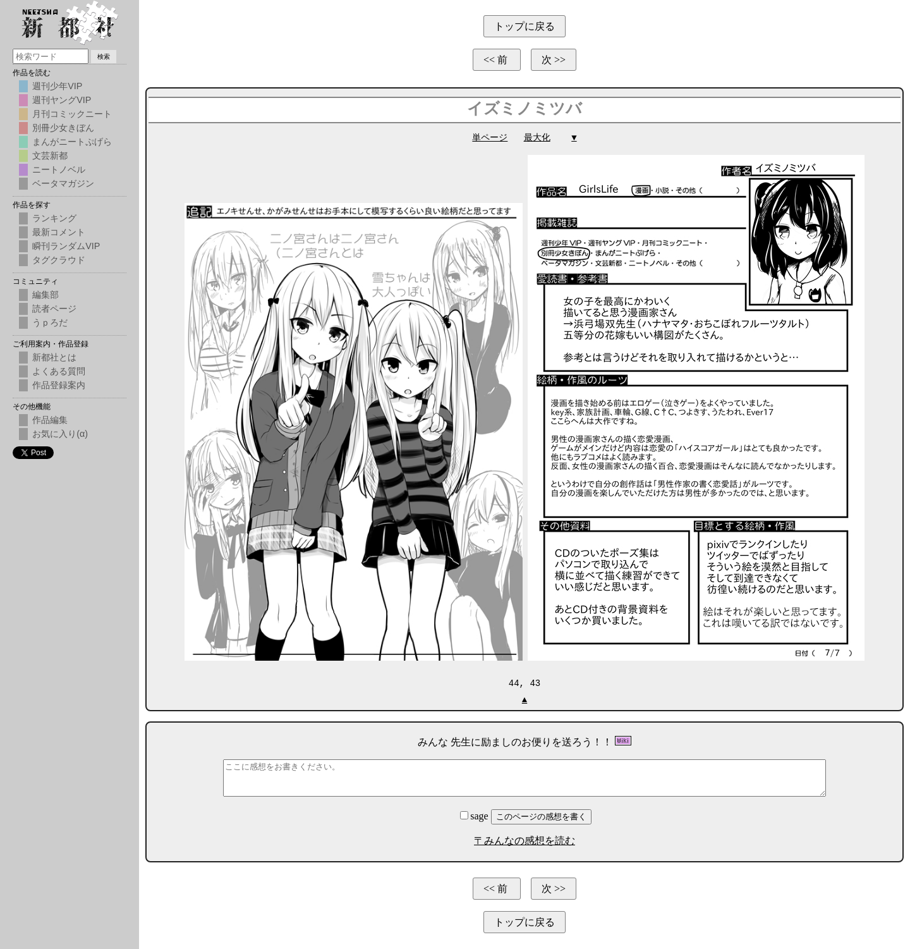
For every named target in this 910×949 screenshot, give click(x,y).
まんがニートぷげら (72, 142)
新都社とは (54, 357)
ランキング (54, 218)
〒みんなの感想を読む (524, 840)
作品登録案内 (58, 385)
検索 (103, 56)
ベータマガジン (63, 183)
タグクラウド (58, 260)
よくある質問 (58, 371)
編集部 (45, 295)
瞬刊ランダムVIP (66, 246)
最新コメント (58, 232)
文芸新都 (50, 155)
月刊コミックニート (72, 114)
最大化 (537, 138)
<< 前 (496, 59)
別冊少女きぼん (63, 128)
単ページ (489, 138)
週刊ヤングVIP (61, 100)
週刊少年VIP (57, 86)
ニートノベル (58, 169)
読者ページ (54, 308)
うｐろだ (50, 322)
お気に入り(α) (60, 434)
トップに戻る (524, 26)
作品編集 (50, 420)
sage (475, 815)
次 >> (554, 59)
